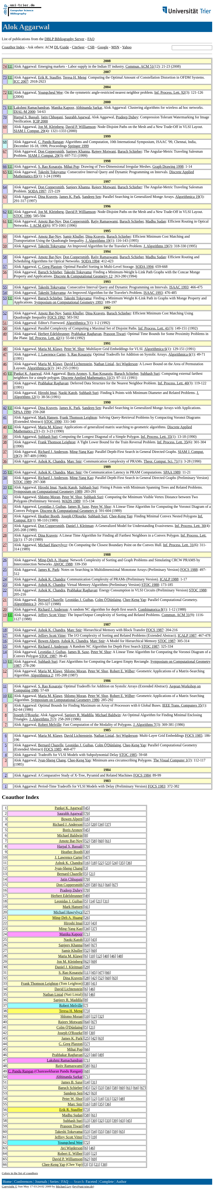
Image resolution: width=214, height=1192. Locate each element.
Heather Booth (49, 516)
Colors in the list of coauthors (20, 1173)
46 (5, 364)
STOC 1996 (22, 216)
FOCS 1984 (142, 775)
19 (5, 615)
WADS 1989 (71, 501)
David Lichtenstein (78, 364)
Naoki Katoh (67, 393)
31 (5, 506)
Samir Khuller (73, 236)
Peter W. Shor (74, 349)
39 (5, 437)
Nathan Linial (104, 364)
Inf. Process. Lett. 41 (153, 328)
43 (5, 393)
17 (5, 635)
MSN (115, 47)
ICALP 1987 (187, 635)
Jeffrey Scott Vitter (52, 615)
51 (5, 323)
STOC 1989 (22, 482)
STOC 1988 (150, 585)
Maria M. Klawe (50, 349)
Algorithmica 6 (155, 349)
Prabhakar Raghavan (86, 334)
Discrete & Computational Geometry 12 (83, 276)
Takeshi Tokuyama (51, 172)
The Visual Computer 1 (170, 760)
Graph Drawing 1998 (167, 166)
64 (5, 187)
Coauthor (13, 797)
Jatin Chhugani (52, 117)
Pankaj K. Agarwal (28, 373)
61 (5, 221)
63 (5, 197)
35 (5, 472)
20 (5, 609)
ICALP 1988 (169, 579)
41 (5, 417)
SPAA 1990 (22, 412)
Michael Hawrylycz (52, 545)
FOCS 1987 (154, 630)
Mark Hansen (48, 417)
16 (5, 641)
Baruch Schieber (130, 151)
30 (5, 516)
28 (5, 535)
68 (5, 142)
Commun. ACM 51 (139, 66)
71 (5, 107)
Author (121, 1182)
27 (5, 545)
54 (5, 293)
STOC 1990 (53, 421)
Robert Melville (49, 724)
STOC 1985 (128, 755)
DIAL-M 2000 (24, 112)
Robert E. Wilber (122, 671)
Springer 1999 (78, 146)
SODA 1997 (37, 191)
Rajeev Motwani (103, 151)
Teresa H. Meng (74, 77)
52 (5, 313)
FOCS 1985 (193, 735)
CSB (91, 47)
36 (5, 461)
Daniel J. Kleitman (79, 526)
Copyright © (9, 1186)
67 (5, 151)
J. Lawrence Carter (52, 354)
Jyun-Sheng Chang (52, 760)
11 (5, 686)
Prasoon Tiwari (114, 334)
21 (5, 600)
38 (5, 442)
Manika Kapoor (62, 107)
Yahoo (126, 47)
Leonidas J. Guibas (52, 506)
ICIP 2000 (40, 121)
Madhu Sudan (156, 221)
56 (5, 272)
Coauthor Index (13, 47)
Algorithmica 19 (187, 197)
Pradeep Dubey (127, 117)
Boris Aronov (77, 373)
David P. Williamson (80, 127)
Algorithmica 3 (25, 604)
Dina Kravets (47, 197)
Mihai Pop (71, 166)
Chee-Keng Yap (120, 516)
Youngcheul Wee (50, 92)
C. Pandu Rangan (51, 142)
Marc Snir (74, 461)
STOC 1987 (166, 641)
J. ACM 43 (38, 225)
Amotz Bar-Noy (49, 221)
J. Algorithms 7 (40, 719)
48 (5, 349)
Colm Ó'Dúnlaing (108, 600)
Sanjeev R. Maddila (79, 715)
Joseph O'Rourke (73, 516)
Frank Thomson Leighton (78, 417)
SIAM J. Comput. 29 (29, 131)
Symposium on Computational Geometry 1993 (68, 302)
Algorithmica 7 (77, 323)
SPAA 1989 (171, 472)
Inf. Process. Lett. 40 (173, 383)
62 (5, 212)
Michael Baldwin (108, 715)
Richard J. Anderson (53, 452)
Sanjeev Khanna (78, 151)
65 (5, 172)
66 (5, 166)
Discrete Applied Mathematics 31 (85, 378)
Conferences (23, 1182)
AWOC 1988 (63, 564)
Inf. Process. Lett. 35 (156, 437)
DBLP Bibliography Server (64, 39)
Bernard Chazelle (51, 600)
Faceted (91, 1182)
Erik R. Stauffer (49, 77)
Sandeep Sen (91, 197)
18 (5, 630)
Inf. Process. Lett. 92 (169, 92)
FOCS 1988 (189, 570)
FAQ (90, 39)
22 (5, 590)
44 (5, 383)
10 (5, 696)
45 (5, 373)
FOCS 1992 (56, 317)
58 (5, 257)
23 (5, 585)
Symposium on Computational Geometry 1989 (48, 491)
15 (5, 646)
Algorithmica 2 (42, 675)
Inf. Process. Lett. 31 (178, 545)
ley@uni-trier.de (83, 1186)
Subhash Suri (150, 373)
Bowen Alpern (48, 641)
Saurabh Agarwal (77, 117)
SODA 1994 (90, 261)
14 (5, 652)
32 (5, 497)
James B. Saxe (78, 506)
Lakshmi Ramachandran (32, 107)
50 (5, 328)
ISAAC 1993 (178, 287)
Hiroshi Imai (47, 393)
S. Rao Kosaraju (50, 166)
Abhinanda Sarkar (89, 107)
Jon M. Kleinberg (51, 127)
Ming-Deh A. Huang (53, 560)
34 (5, 478)
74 (5, 66)
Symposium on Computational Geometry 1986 (65, 700)
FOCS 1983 (156, 786)
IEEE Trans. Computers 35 (181, 705)
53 (5, 298)
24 (5, 579)
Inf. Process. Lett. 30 (190, 526)
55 (5, 287)
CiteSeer (78, 47)
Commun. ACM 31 (176, 615)
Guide (64, 47)
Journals (41, 1182)
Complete (106, 1182)
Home (7, 1182)
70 (5, 117)
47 (5, 354)
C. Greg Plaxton (50, 267)
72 (5, 92)
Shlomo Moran (49, 497)
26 (5, 560)
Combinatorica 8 (150, 609)
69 (5, 127)
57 (5, 267)
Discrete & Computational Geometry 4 (68, 511)
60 (5, 236)
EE (10, 66)
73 (5, 77)
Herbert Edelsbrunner (54, 334)
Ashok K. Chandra (51, 461)
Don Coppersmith (51, 151)
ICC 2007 (21, 81)
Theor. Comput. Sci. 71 (161, 461)
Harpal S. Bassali (26, 117)
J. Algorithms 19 (97, 240)
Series (54, 1182)
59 (5, 246)
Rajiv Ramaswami (104, 221)
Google (103, 47)
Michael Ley (63, 1186)
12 (5, 671)
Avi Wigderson (127, 364)
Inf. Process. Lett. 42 (44, 338)
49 (5, 334)
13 (5, 661)
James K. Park (69, 197)
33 (5, 487)
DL (56, 47)
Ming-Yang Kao (81, 452)
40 (5, 427)
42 (5, 408)
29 (5, 526)
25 (5, 570)
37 (5, 452)
